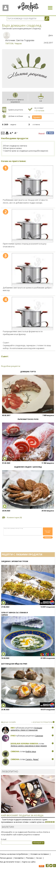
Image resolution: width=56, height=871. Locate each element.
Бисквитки (19, 858)
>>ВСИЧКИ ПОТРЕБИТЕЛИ (41, 722)
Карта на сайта (28, 862)
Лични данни (6, 858)
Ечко (13, 735)
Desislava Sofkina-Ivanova (24, 743)
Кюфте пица (31, 751)
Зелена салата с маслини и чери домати (29, 746)
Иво (13, 728)
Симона (15, 751)
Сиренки (39, 735)
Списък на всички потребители (14, 854)
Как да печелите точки (10, 862)
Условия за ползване (39, 854)
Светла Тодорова (25, 40)
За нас (39, 858)
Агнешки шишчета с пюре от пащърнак (26, 729)
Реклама (30, 858)
